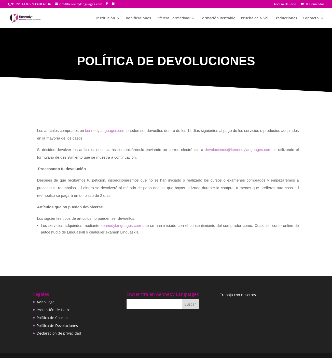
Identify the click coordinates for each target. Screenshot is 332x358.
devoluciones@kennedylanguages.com (238, 149)
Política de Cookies (52, 317)
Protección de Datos (54, 309)
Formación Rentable (217, 18)
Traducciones (285, 18)
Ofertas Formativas (173, 18)
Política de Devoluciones (57, 325)
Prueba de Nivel (254, 18)
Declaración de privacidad (59, 333)
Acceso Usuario (285, 4)
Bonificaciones (138, 18)
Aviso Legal (46, 301)
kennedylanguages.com (105, 130)
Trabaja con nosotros (238, 294)
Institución (105, 18)
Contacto (311, 18)
